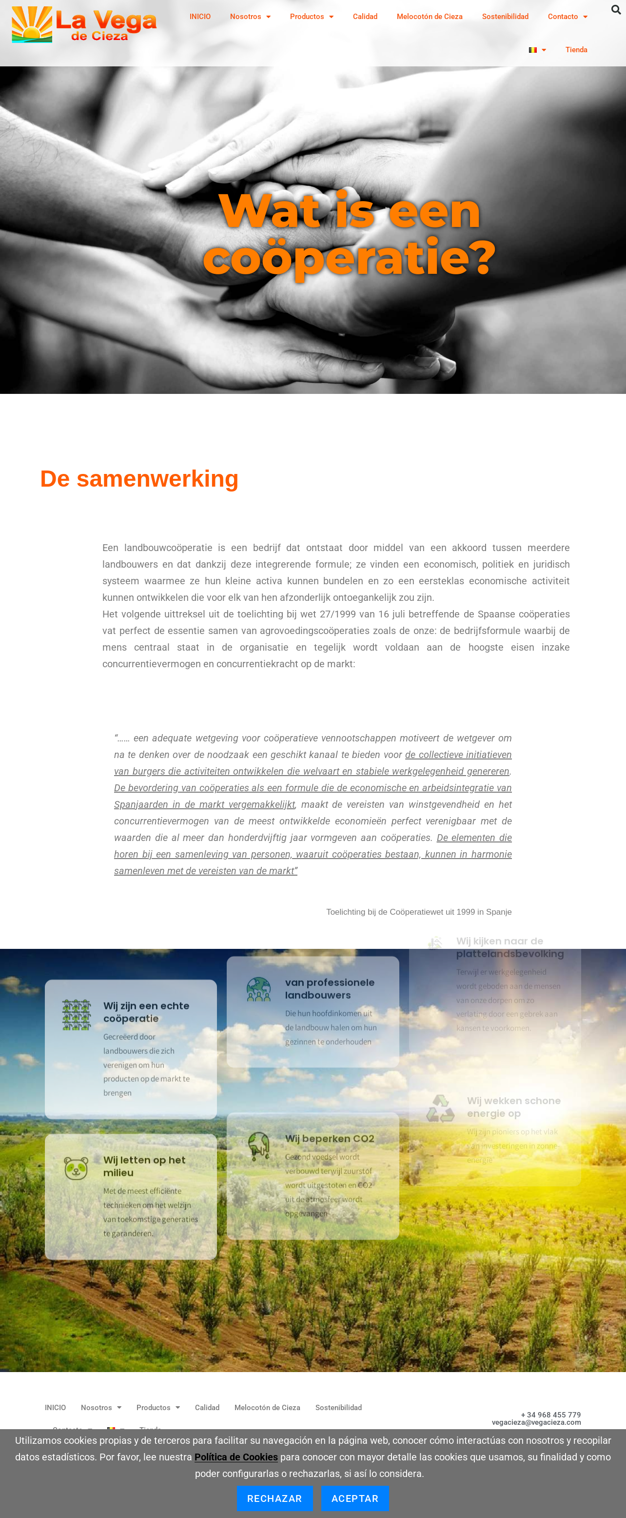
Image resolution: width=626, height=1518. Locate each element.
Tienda (576, 49)
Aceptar (355, 1498)
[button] (616, 10)
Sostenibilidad (505, 16)
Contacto (567, 16)
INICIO (200, 16)
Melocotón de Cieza (430, 16)
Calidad (365, 16)
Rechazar (275, 1498)
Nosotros (250, 16)
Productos (311, 16)
